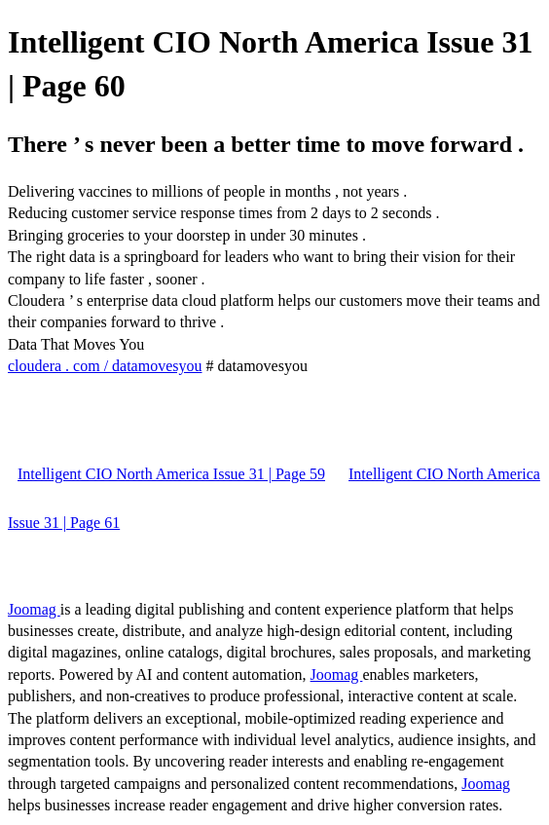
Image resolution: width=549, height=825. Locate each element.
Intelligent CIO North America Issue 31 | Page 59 (171, 474)
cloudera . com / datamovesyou (105, 365)
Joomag (34, 609)
